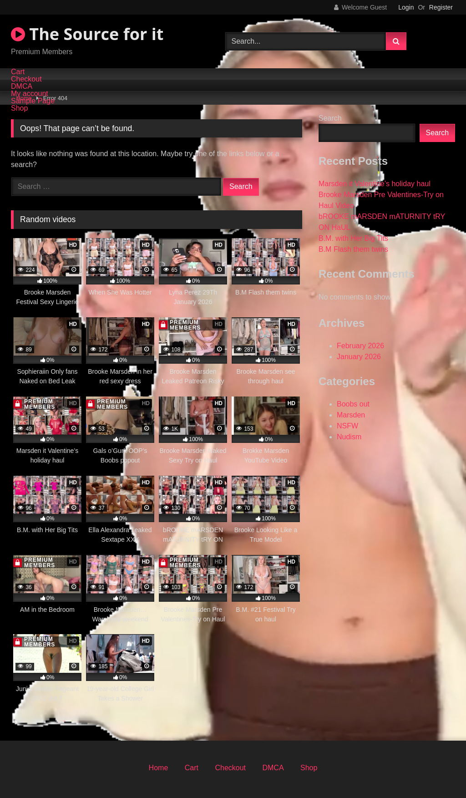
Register (441, 7)
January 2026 (359, 357)
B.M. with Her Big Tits (353, 238)
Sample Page (33, 101)
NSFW (347, 426)
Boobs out (353, 404)
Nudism (349, 437)
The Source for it (87, 34)
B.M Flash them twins (353, 249)
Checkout (26, 79)
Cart (18, 72)
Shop (19, 108)
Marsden (351, 415)
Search (330, 118)
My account (29, 93)
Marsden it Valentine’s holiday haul (375, 184)
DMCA (21, 86)
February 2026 (360, 346)
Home (158, 768)
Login (406, 7)
